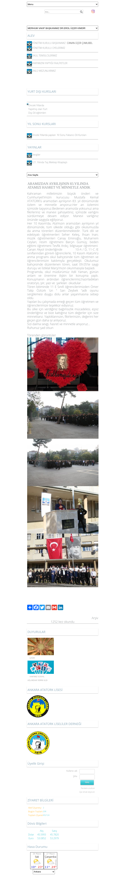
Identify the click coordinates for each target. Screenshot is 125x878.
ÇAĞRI (32, 658)
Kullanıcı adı (71, 770)
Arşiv (95, 618)
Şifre (75, 776)
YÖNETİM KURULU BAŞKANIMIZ (50, 43)
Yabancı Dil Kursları (76, 135)
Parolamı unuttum (88, 788)
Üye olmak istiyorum (87, 792)
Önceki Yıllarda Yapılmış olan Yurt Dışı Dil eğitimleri (37, 109)
